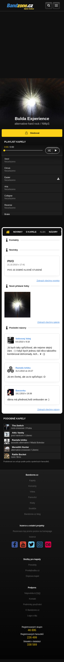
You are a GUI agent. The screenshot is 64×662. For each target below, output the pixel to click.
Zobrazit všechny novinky (48, 280)
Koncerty (32, 486)
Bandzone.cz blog (32, 514)
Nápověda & (32, 593)
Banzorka (21, 390)
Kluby (32, 503)
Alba (42, 232)
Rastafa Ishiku (23, 368)
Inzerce (32, 537)
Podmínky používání (32, 604)
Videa (32, 492)
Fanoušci (32, 497)
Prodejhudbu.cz (32, 570)
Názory (53, 232)
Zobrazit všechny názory (48, 409)
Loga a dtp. (32, 615)
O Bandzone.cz (32, 610)
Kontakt (32, 599)
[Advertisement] (32, 45)
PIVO (10, 261)
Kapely (32, 480)
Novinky (18, 232)
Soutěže (32, 508)
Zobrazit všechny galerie (48, 322)
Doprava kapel (32, 576)
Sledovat (32, 133)
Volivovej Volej (23, 338)
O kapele (31, 232)
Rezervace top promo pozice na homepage (32, 531)
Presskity (32, 565)
